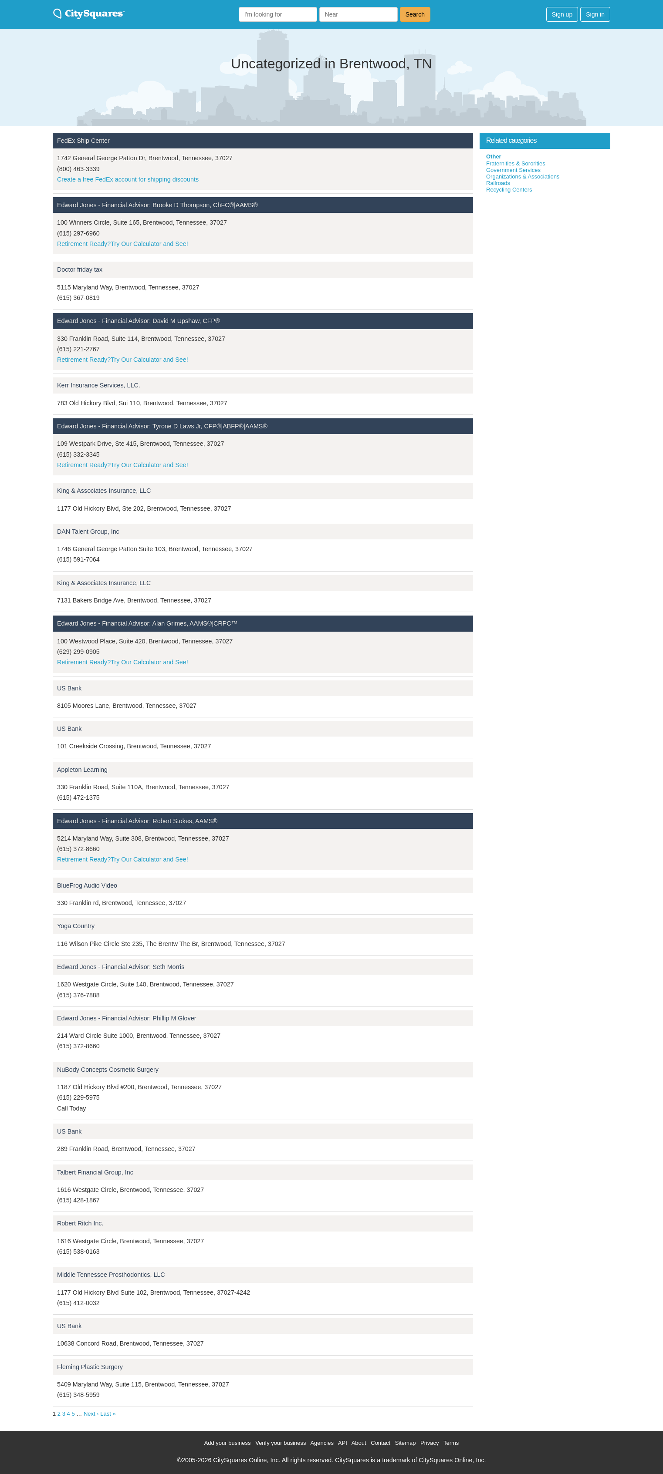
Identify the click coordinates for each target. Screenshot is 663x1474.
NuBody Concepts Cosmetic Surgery (108, 1069)
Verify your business (280, 1443)
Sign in (595, 14)
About (359, 1443)
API (342, 1443)
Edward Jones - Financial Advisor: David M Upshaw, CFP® (138, 320)
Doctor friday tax (79, 269)
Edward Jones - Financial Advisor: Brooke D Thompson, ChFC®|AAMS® (157, 205)
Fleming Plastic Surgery (90, 1366)
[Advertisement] (545, 258)
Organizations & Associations (522, 176)
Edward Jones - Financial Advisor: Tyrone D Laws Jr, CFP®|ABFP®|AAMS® (162, 426)
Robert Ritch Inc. (80, 1223)
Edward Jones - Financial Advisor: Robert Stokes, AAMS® (137, 821)
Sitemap (405, 1443)
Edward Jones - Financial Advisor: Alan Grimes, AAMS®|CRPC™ (147, 623)
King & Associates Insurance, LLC (104, 490)
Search (415, 14)
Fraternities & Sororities (515, 163)
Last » (107, 1413)
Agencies (321, 1443)
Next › (91, 1413)
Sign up (562, 14)
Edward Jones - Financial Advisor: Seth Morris (120, 966)
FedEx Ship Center (83, 140)
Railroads (498, 183)
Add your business (227, 1443)
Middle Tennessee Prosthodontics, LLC (111, 1274)
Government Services (513, 170)
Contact (380, 1443)
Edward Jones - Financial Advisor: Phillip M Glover (126, 1018)
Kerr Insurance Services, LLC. (98, 385)
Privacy (429, 1443)
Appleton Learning (82, 769)
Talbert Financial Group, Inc (95, 1172)
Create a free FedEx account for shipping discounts (128, 179)
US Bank (69, 688)
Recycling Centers (509, 189)
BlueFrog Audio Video (87, 885)
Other (493, 156)
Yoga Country (76, 925)
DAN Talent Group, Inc (88, 531)
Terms (451, 1443)
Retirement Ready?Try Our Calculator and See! (122, 243)
